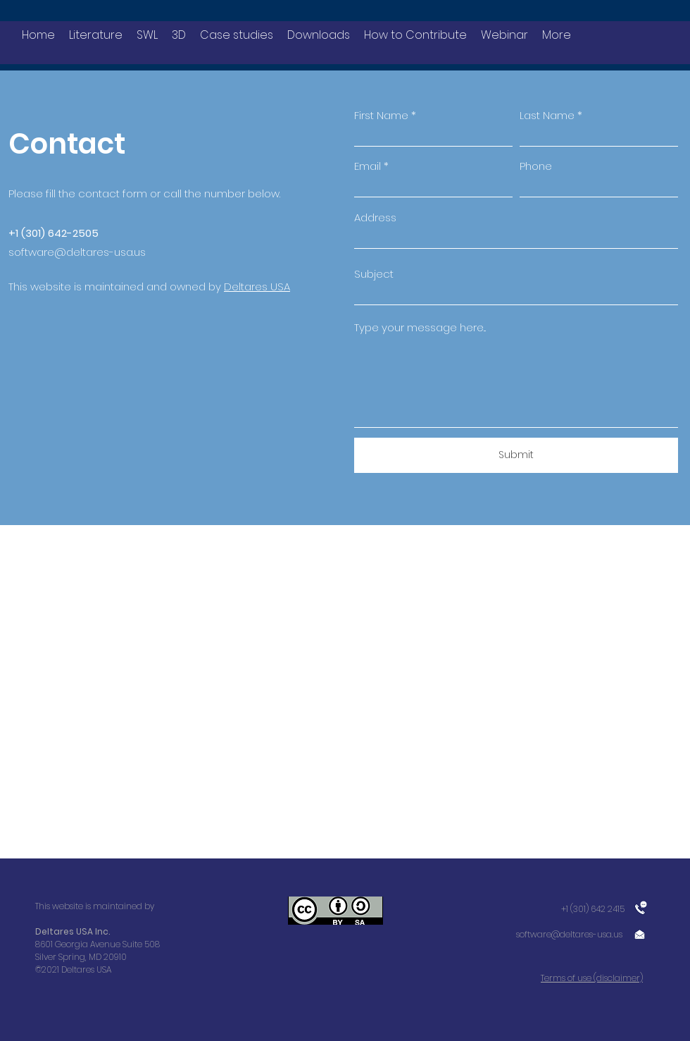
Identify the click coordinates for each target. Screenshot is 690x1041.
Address (375, 217)
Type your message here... (420, 327)
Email (367, 166)
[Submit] (516, 455)
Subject (374, 274)
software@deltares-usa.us (77, 252)
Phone (536, 166)
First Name (381, 115)
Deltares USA (257, 286)
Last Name (547, 115)
